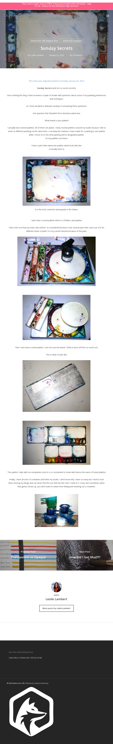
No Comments (76, 55)
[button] (107, 15)
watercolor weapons (72, 40)
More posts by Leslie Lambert (56, 608)
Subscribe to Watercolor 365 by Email (25, 657)
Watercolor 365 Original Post (44, 40)
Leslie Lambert (37, 55)
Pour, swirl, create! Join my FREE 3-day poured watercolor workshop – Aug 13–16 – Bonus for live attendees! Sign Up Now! (56, 4)
